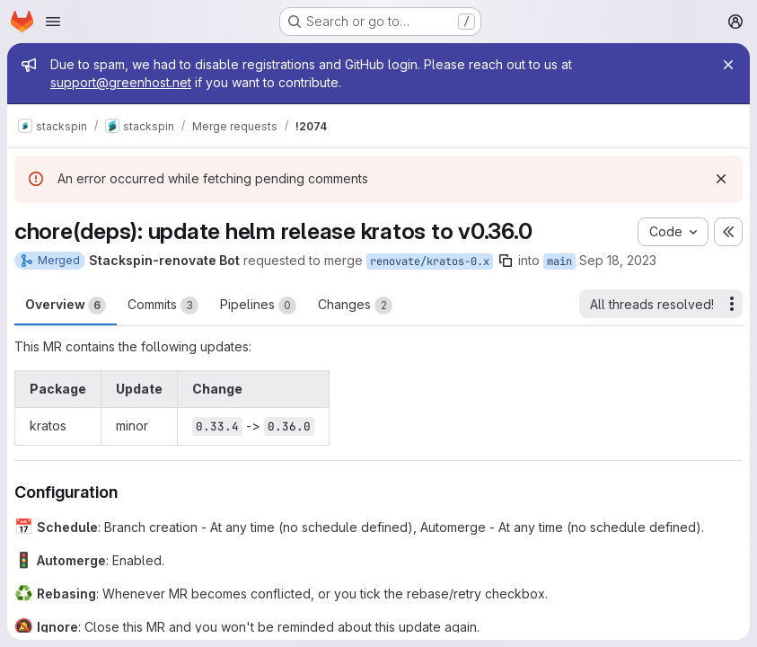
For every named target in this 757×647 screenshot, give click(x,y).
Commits (163, 306)
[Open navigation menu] (53, 21)
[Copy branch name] (505, 260)
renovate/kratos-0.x (429, 261)
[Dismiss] (721, 179)
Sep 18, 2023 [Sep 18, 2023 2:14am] (617, 260)
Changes (355, 306)
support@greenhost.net (120, 82)
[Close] (728, 64)
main (559, 261)
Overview (65, 306)
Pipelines (258, 306)
